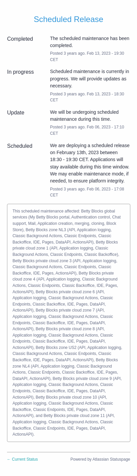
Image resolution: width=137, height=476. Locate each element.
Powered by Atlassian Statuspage (100, 459)
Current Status (22, 459)
